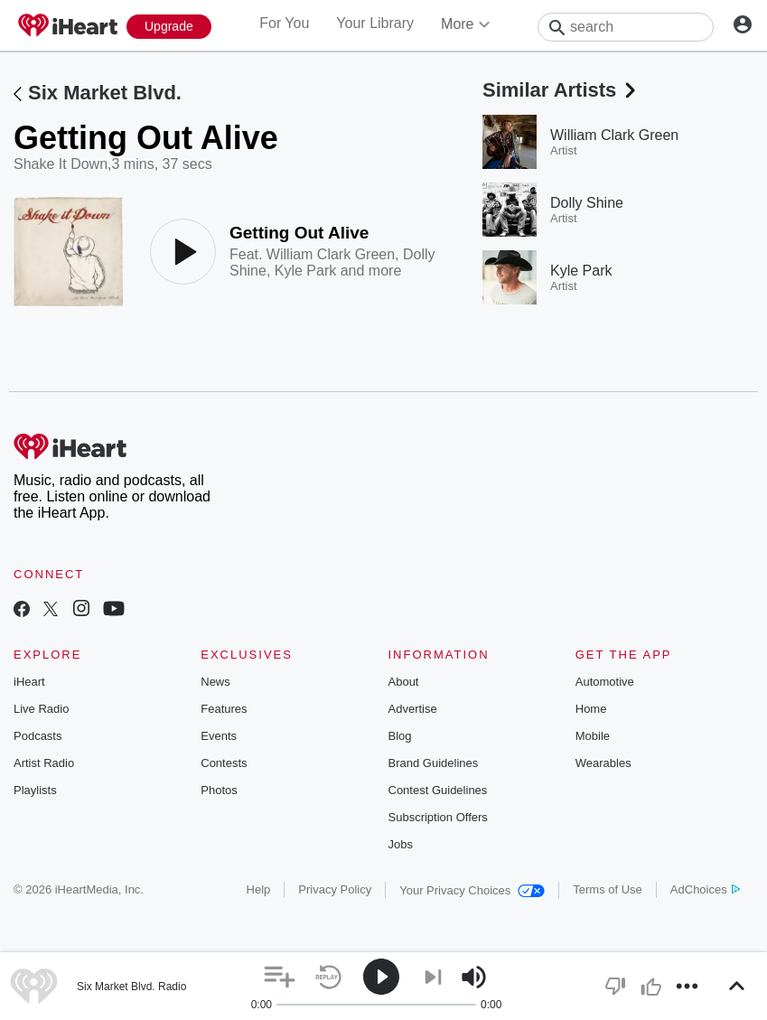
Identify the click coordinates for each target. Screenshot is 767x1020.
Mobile (592, 736)
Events (219, 736)
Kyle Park (305, 270)
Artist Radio (44, 763)
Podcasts (37, 736)
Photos (219, 790)
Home (591, 709)
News (215, 681)
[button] (279, 977)
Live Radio (41, 709)
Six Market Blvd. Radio (131, 986)
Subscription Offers (438, 817)
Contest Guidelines (438, 790)
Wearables (603, 763)
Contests (224, 763)
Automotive (604, 681)
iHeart (29, 681)
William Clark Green (331, 254)
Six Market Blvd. (105, 92)
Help (259, 889)
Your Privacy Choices (472, 890)
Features (224, 709)
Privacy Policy (334, 889)
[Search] (626, 27)
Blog (400, 736)
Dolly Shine (586, 203)
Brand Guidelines (433, 763)
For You (284, 23)
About (403, 681)
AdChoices (705, 889)
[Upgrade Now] (168, 26)
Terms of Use (607, 889)
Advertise (412, 709)
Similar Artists (561, 90)
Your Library (375, 23)
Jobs (400, 844)
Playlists (35, 790)
